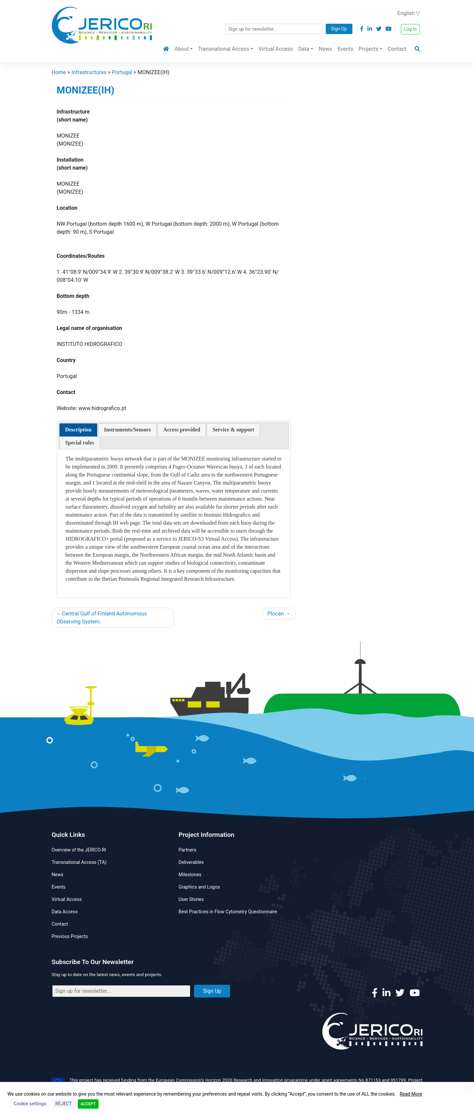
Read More (411, 1094)
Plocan (276, 613)
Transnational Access (223, 49)
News (325, 49)
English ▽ (409, 13)
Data (303, 49)
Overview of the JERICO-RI (79, 850)
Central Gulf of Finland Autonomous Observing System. (102, 617)
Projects (368, 49)
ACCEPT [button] (88, 1104)
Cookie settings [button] (30, 1103)
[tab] (78, 429)
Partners (187, 850)
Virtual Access (276, 49)
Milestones (190, 874)
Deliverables (191, 862)
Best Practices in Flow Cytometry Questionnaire (228, 911)
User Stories (191, 899)
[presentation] (78, 430)
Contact (397, 49)
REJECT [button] (63, 1103)
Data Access (65, 911)
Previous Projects (70, 936)
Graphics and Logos (199, 887)
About (181, 49)
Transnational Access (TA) (79, 862)
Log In (410, 29)
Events (345, 49)
